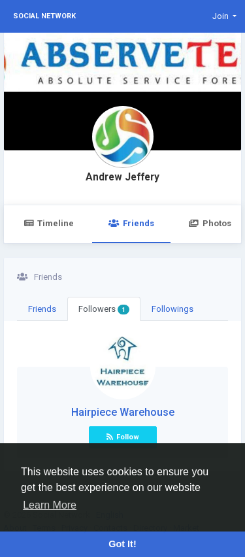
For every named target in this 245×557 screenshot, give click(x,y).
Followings (172, 309)
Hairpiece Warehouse (122, 412)
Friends (131, 223)
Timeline (49, 223)
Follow (122, 437)
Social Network (44, 16)
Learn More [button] (49, 505)
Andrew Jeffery (122, 177)
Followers (103, 309)
